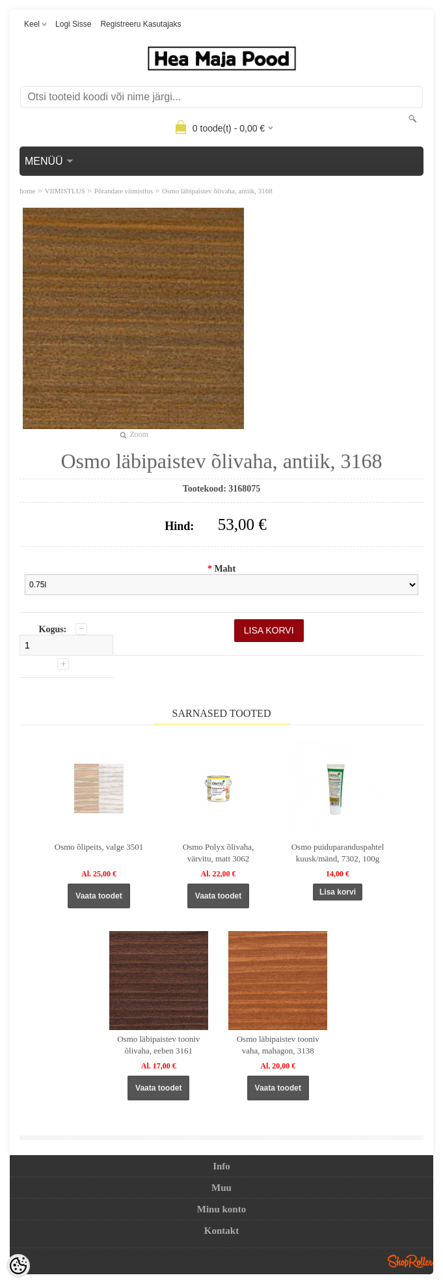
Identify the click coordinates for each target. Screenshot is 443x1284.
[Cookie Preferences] (18, 1265)
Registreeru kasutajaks (140, 24)
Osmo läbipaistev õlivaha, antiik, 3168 (217, 191)
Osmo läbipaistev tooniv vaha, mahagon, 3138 (278, 1044)
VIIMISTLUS (64, 191)
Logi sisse (73, 24)
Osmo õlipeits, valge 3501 (99, 847)
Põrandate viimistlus (123, 191)
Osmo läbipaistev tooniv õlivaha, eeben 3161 (158, 1044)
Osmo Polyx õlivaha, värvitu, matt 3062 (218, 852)
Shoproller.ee (410, 1261)
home (27, 191)
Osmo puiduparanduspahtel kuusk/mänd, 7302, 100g (337, 852)
